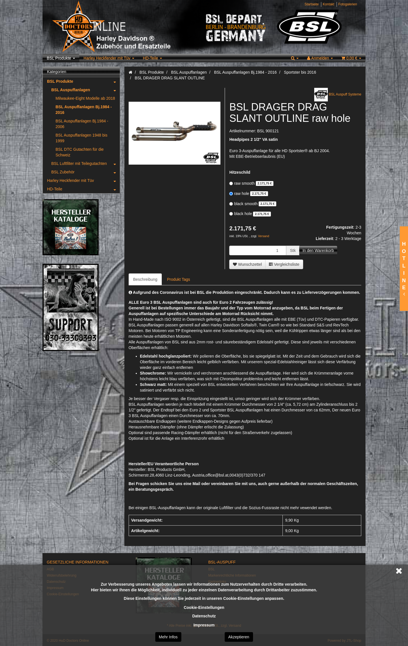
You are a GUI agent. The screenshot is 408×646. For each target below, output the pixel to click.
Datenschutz (204, 616)
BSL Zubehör (85, 172)
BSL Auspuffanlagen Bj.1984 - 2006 (82, 124)
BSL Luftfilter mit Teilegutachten (85, 163)
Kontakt (328, 4)
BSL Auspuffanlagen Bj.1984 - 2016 (84, 110)
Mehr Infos (168, 637)
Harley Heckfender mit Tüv (109, 58)
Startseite (312, 4)
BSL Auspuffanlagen (85, 90)
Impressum (204, 625)
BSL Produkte (61, 58)
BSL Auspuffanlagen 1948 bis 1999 (81, 138)
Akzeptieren (238, 637)
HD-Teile (152, 58)
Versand (263, 236)
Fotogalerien (347, 4)
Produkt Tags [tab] (178, 279)
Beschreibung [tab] (145, 279)
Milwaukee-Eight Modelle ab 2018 (85, 98)
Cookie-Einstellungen (204, 607)
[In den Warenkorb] (318, 250)
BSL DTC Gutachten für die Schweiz (80, 152)
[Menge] (257, 250)
